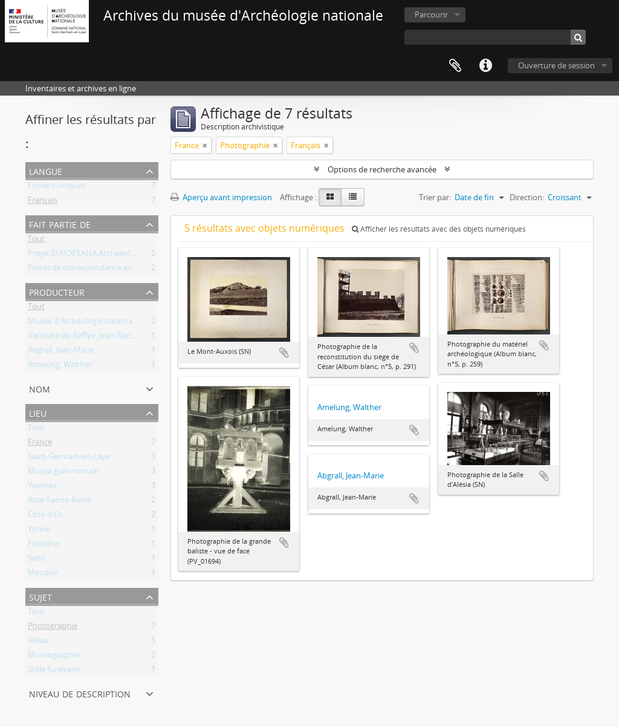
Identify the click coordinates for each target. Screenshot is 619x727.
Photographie (52, 627)
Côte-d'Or (45, 516)
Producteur (57, 291)
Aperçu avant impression (221, 197)
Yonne (39, 531)
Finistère (43, 545)
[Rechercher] (578, 37)
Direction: (527, 197)
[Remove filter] (205, 145)
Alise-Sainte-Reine (59, 502)
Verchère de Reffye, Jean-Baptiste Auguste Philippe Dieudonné (139, 337)
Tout (36, 240)
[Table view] (353, 197)
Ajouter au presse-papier (284, 353)
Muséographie (54, 656)
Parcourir (431, 14)
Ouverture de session (556, 65)
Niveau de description (80, 693)
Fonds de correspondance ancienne (92, 269)
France (40, 443)
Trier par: (435, 197)
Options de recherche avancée (382, 169)
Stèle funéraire (54, 671)
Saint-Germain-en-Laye (69, 458)
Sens (36, 560)
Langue (45, 170)
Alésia (38, 642)
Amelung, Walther (60, 366)
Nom (39, 388)
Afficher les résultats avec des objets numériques (439, 229)
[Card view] (330, 197)
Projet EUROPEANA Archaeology (85, 255)
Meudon (43, 574)
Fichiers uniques (57, 187)
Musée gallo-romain (63, 473)
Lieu (38, 412)
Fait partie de (60, 223)
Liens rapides (485, 66)
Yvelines (42, 487)
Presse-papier (455, 66)
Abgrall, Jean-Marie (61, 352)
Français (42, 202)
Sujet (40, 596)
